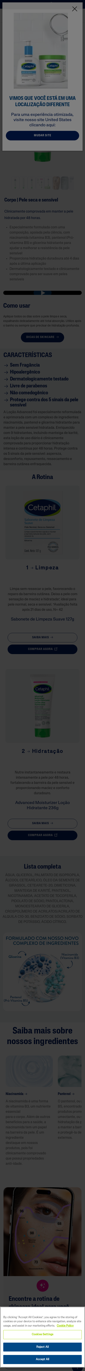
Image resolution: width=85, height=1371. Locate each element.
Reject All (42, 1347)
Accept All (42, 1359)
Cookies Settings (42, 1334)
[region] (42, 1337)
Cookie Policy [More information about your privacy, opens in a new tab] (65, 1325)
